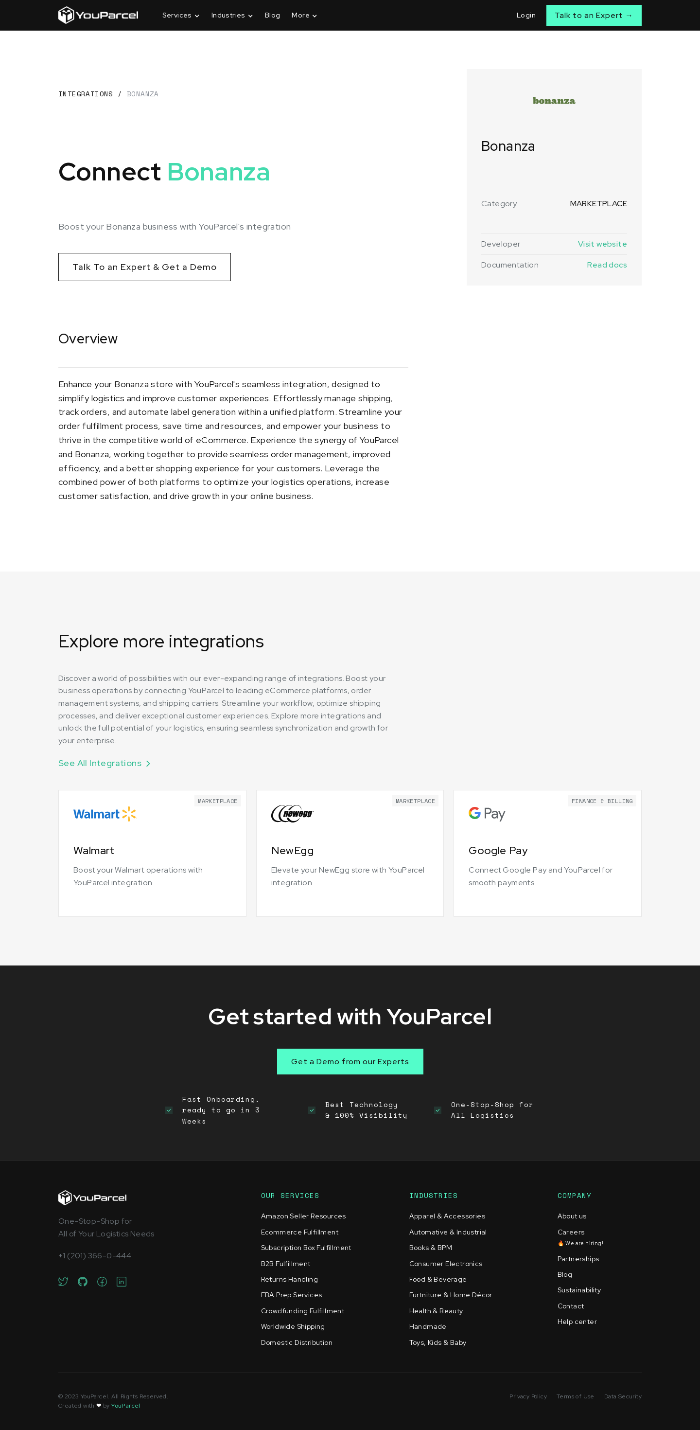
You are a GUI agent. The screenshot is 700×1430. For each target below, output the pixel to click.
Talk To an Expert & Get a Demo (144, 266)
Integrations (85, 94)
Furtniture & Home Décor (450, 1294)
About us (572, 1216)
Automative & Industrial (448, 1232)
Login (526, 15)
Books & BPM (430, 1247)
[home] (98, 15)
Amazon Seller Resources (303, 1216)
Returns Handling (289, 1279)
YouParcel (125, 1406)
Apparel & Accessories (447, 1216)
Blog (272, 15)
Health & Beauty (436, 1310)
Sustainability (579, 1290)
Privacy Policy (528, 1396)
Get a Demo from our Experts (350, 1061)
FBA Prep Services (291, 1294)
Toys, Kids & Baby (438, 1342)
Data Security (623, 1396)
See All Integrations (99, 763)
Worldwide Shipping (293, 1326)
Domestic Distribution (296, 1342)
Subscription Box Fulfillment (306, 1247)
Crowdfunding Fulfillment (303, 1310)
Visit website (602, 244)
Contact (571, 1306)
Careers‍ (580, 1237)
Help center (577, 1321)
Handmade (428, 1326)
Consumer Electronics (446, 1263)
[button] (181, 15)
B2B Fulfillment (286, 1263)
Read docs (607, 265)
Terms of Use (576, 1396)
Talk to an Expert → (594, 15)
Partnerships (578, 1258)
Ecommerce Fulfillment (299, 1232)
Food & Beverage (438, 1279)
